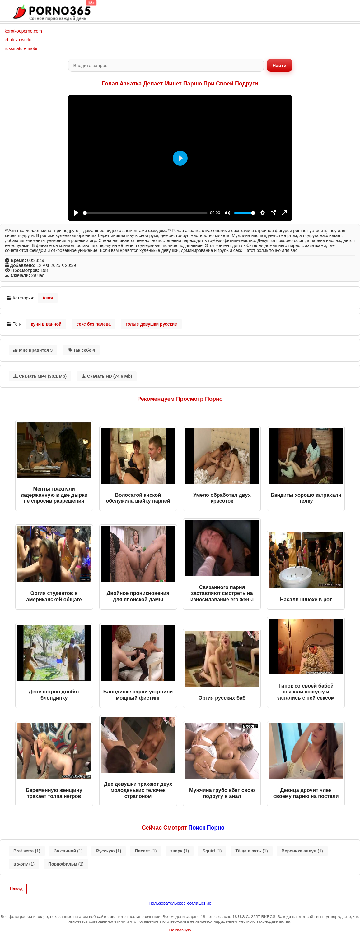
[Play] (76, 213)
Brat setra (26, 850)
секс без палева (94, 324)
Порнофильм (66, 864)
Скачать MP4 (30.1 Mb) (40, 376)
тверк (179, 850)
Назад (16, 888)
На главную (180, 930)
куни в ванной (46, 324)
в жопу (24, 864)
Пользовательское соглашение (180, 903)
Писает (146, 850)
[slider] (145, 213)
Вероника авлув (302, 850)
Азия (47, 297)
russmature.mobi (21, 48)
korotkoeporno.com (23, 31)
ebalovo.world (18, 39)
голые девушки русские (151, 324)
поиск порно (207, 828)
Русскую (108, 850)
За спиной (68, 850)
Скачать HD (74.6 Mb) (107, 376)
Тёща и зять (251, 850)
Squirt (212, 850)
